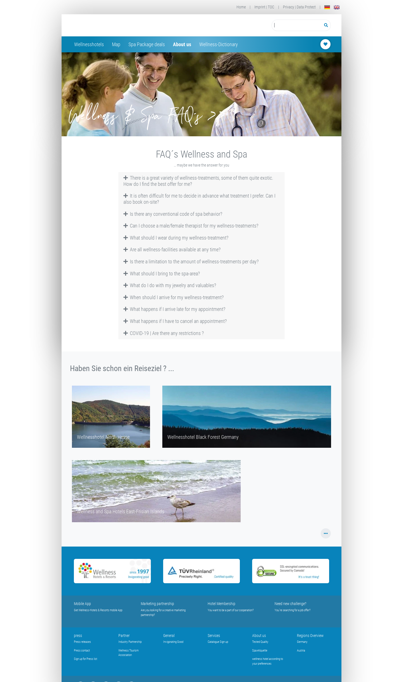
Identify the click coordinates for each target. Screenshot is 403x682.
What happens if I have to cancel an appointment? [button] (175, 321)
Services (214, 635)
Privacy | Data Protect (299, 7)
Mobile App (82, 603)
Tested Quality (260, 642)
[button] (325, 533)
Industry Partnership (130, 642)
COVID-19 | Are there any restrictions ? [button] (163, 333)
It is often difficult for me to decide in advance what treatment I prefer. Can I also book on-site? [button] (199, 199)
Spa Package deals (146, 44)
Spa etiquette (259, 650)
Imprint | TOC (264, 7)
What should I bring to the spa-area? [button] (161, 273)
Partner (124, 635)
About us (182, 44)
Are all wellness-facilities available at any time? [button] (172, 249)
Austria (301, 650)
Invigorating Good (173, 642)
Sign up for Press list (85, 659)
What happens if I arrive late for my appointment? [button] (174, 309)
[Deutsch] (327, 7)
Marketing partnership (157, 603)
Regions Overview (310, 635)
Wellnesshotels (89, 44)
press (78, 635)
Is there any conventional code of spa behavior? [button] (172, 214)
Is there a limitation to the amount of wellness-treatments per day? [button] (191, 261)
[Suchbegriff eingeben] (296, 25)
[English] (336, 7)
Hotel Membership (221, 603)
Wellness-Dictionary (218, 44)
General (169, 635)
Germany (302, 642)
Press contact (82, 650)
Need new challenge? (290, 603)
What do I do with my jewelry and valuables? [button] (169, 285)
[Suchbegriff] (296, 25)
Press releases (82, 642)
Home (241, 7)
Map (116, 44)
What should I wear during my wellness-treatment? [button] (176, 238)
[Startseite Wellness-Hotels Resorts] (118, 25)
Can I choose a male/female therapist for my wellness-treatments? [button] (191, 226)
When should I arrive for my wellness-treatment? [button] (173, 297)
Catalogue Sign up (218, 642)
